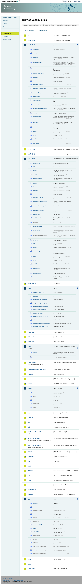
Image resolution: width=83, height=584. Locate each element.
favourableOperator (38, 178)
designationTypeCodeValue (40, 306)
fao (29, 379)
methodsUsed (36, 96)
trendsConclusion (37, 264)
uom (29, 559)
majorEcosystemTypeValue (40, 316)
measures (35, 77)
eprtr (29, 346)
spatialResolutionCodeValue (40, 326)
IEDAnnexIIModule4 (34, 445)
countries (35, 57)
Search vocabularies (29, 30)
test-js (34, 528)
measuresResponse (38, 93)
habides (30, 417)
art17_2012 (31, 154)
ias (29, 422)
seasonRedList (37, 127)
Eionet (10, 14)
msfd (29, 480)
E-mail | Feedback (8, 578)
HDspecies (35, 186)
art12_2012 (31, 40)
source (34, 400)
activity (35, 352)
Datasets (5, 20)
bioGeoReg (36, 166)
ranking (35, 113)
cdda (29, 288)
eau (34, 514)
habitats (35, 183)
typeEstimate (36, 139)
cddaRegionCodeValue (39, 292)
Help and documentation (10, 17)
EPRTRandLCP (33, 362)
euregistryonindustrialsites (37, 369)
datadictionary (32, 337)
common (31, 332)
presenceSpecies (37, 230)
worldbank (31, 568)
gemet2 (30, 388)
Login (65, 1)
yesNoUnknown (37, 276)
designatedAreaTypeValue (40, 299)
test (29, 499)
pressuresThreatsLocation (40, 108)
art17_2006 (31, 149)
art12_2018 (31, 45)
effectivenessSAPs (38, 68)
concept (35, 392)
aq (28, 35)
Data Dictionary (16, 14)
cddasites (35, 296)
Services (5, 36)
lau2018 (30, 471)
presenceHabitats (37, 226)
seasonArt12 (36, 122)
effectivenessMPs (37, 62)
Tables (5, 23)
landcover (31, 456)
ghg (29, 413)
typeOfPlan (36, 143)
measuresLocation (38, 84)
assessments (36, 163)
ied (29, 427)
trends (34, 135)
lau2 (29, 466)
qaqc (34, 243)
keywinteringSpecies (38, 73)
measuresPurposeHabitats (40, 201)
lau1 (29, 461)
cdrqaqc (35, 53)
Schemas (6, 30)
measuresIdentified (38, 81)
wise (29, 564)
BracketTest (36, 507)
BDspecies (35, 49)
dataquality (31, 341)
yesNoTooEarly (37, 273)
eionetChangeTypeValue (39, 309)
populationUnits (37, 100)
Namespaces (7, 39)
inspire (30, 452)
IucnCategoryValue (38, 313)
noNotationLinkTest (38, 525)
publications (32, 489)
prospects (35, 240)
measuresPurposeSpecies (40, 206)
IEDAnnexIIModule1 (34, 432)
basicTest (35, 503)
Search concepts (43, 30)
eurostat (30, 374)
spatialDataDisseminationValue (41, 323)
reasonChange (37, 116)
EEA (11, 1)
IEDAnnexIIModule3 (34, 438)
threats (34, 131)
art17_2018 (31, 158)
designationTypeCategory (40, 303)
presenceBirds (37, 104)
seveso (30, 494)
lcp (29, 475)
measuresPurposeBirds (39, 88)
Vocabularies (7, 33)
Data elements (7, 27)
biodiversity (32, 283)
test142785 (35, 532)
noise (29, 485)
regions (35, 320)
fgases (30, 383)
